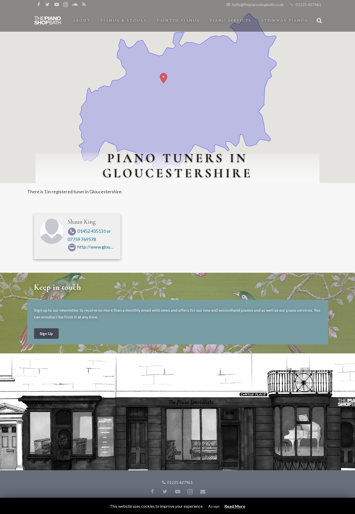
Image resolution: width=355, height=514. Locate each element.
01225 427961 (308, 4)
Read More (234, 506)
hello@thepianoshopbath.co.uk (258, 4)
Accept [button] (214, 506)
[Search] (319, 20)
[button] (163, 78)
